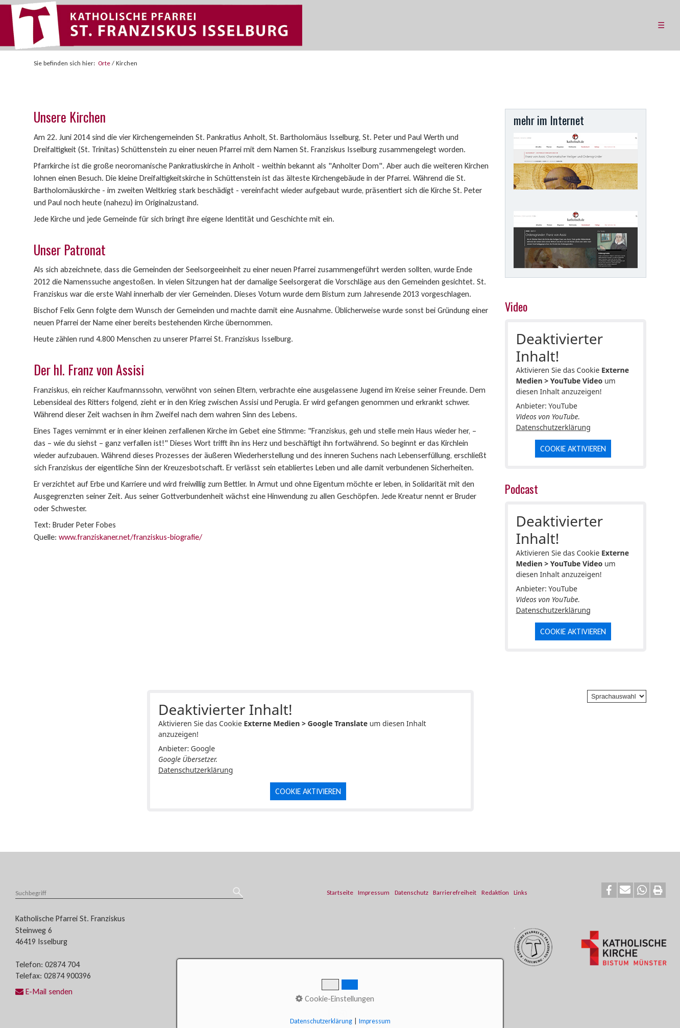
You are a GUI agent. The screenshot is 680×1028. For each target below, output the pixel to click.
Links (520, 892)
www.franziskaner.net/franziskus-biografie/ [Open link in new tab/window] (130, 537)
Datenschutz (411, 892)
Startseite (340, 892)
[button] (609, 890)
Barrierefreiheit (454, 892)
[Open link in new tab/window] (576, 161)
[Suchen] (238, 893)
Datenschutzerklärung (553, 427)
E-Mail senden (43, 991)
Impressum (374, 892)
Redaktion (495, 892)
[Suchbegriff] (129, 894)
